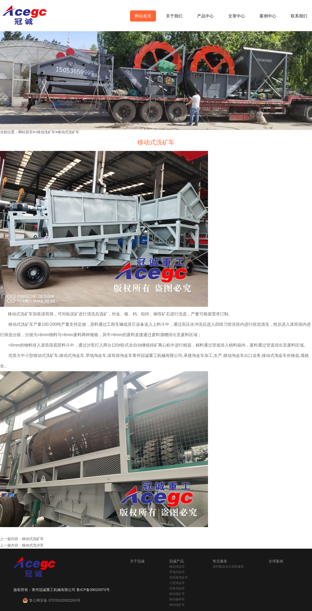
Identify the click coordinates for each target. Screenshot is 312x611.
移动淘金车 (177, 566)
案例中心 (267, 16)
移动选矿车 (177, 594)
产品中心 (205, 16)
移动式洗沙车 (33, 545)
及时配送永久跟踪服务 (228, 566)
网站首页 (143, 16)
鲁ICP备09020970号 (93, 590)
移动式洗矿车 (68, 132)
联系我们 (299, 16)
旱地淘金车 (177, 572)
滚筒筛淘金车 (178, 577)
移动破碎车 (177, 599)
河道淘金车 (177, 588)
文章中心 (236, 16)
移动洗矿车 (46, 132)
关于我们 (174, 16)
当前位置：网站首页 (16, 132)
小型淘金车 (177, 583)
